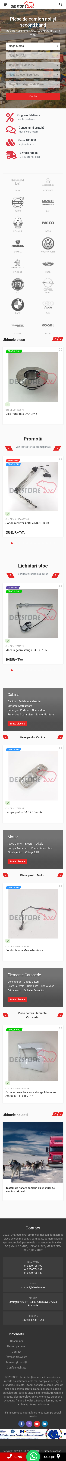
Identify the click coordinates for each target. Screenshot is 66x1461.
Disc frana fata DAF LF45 (21, 413)
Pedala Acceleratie (29, 701)
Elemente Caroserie (24, 975)
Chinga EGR (32, 852)
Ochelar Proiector (34, 990)
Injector (28, 843)
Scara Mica (47, 986)
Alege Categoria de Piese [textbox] (23, 74)
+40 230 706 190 (33, 1265)
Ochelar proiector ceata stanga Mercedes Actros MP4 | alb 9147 (30, 1094)
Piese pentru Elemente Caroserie (32, 1015)
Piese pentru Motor (32, 875)
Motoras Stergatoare (20, 705)
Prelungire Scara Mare (20, 714)
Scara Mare (39, 710)
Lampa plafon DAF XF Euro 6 (23, 812)
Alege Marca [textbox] (16, 46)
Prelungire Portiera (18, 710)
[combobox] (33, 46)
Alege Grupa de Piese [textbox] (21, 65)
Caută (33, 96)
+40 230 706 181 (33, 1269)
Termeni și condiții (16, 1362)
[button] (12, 543)
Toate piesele (17, 723)
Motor (13, 837)
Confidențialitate (16, 1367)
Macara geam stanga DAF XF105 (26, 650)
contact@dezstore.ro (33, 1287)
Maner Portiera (45, 714)
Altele (39, 843)
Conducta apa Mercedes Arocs (24, 950)
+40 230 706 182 (33, 1272)
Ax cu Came (15, 843)
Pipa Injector (15, 852)
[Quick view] (60, 349)
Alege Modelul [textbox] (17, 55)
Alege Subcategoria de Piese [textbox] (26, 84)
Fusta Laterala (16, 986)
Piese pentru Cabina (32, 737)
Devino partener (16, 1346)
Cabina (13, 694)
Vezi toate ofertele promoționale (33, 446)
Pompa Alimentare (42, 848)
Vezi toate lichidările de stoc (33, 573)
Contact (16, 1351)
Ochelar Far (14, 981)
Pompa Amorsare (18, 848)
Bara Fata (32, 986)
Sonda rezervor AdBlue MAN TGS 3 (27, 523)
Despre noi (16, 1341)
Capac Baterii (31, 981)
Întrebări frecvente (16, 1357)
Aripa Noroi (14, 990)
